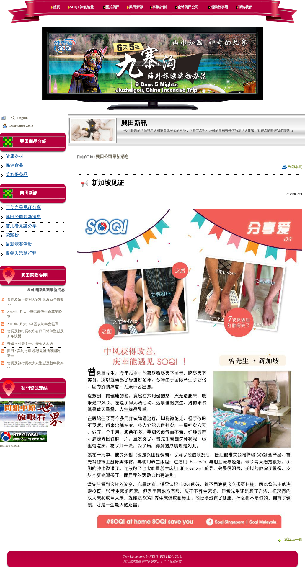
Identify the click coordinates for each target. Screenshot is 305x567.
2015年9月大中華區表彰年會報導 (32, 324)
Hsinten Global (10, 445)
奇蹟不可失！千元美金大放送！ (32, 343)
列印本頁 (295, 167)
